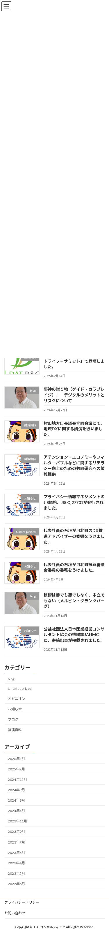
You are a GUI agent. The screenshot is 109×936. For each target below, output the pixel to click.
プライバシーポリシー (21, 902)
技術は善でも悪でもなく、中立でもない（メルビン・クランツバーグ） (74, 600)
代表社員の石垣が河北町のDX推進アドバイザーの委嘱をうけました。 (74, 536)
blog (11, 678)
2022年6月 (16, 884)
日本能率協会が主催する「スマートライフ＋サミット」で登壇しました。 (74, 361)
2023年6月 (16, 852)
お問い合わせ (14, 913)
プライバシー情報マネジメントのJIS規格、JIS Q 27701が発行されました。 (74, 502)
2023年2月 (16, 873)
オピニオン (16, 698)
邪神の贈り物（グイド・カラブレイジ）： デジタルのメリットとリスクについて (74, 395)
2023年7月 (16, 842)
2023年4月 (16, 863)
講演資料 (15, 730)
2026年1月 (16, 758)
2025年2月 (16, 769)
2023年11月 (17, 821)
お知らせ (15, 709)
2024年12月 (17, 779)
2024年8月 (16, 800)
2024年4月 (16, 811)
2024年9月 (16, 789)
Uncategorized (20, 688)
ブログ (13, 719)
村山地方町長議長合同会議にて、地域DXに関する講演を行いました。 (74, 428)
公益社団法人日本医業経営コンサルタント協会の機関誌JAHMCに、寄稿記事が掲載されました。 (74, 634)
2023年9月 (16, 831)
